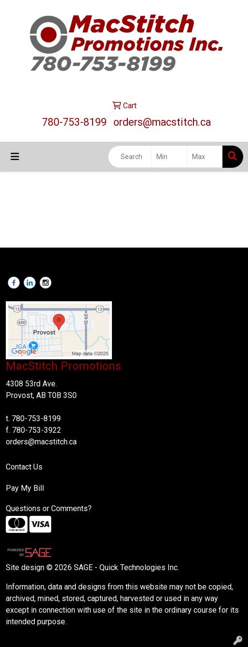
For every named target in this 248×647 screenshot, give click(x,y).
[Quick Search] (130, 157)
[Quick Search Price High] (205, 157)
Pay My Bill (25, 488)
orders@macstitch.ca (162, 122)
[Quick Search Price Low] (169, 157)
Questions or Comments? (49, 508)
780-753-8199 (74, 122)
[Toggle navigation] (15, 156)
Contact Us (24, 466)
